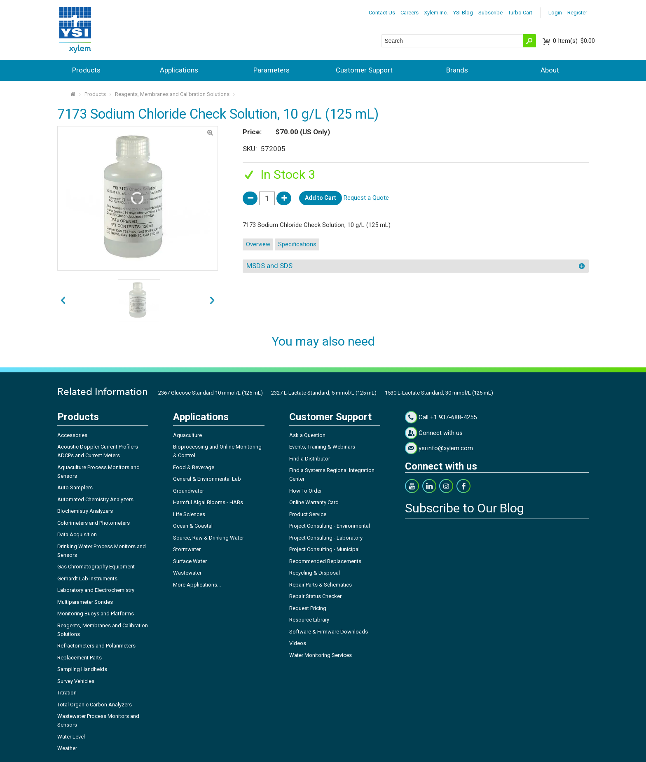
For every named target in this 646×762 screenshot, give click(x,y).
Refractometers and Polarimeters (96, 646)
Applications (179, 70)
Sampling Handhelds (82, 669)
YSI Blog (463, 12)
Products (86, 70)
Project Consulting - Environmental (329, 526)
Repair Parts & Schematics (320, 585)
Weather (67, 748)
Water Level (71, 737)
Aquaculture (187, 435)
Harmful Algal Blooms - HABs (208, 502)
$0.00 (574, 40)
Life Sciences (189, 514)
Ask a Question (307, 435)
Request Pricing (307, 608)
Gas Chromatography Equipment (96, 566)
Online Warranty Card (314, 502)
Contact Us (382, 12)
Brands (457, 70)
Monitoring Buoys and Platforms (95, 613)
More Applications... (197, 585)
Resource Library (309, 620)
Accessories (72, 435)
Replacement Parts (79, 657)
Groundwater (188, 491)
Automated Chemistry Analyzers (95, 499)
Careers (409, 12)
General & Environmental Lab (207, 479)
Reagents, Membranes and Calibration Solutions (172, 94)
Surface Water (190, 561)
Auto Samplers (75, 487)
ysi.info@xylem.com (446, 448)
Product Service (307, 514)
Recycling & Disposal (314, 573)
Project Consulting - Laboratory (326, 538)
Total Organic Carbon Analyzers (94, 704)
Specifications (297, 244)
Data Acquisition (77, 534)
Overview (258, 244)
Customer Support (364, 70)
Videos (297, 643)
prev (212, 301)
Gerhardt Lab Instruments (87, 578)
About (550, 70)
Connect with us (441, 433)
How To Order (305, 491)
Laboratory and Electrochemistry (95, 590)
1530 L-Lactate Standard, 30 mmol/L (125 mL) (439, 393)
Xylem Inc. (436, 12)
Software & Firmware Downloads (328, 632)
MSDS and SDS (269, 266)
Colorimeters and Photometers (93, 523)
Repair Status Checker (315, 596)
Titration (67, 693)
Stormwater (187, 549)
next (62, 301)
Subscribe (490, 12)
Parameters (271, 70)
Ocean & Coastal (193, 526)
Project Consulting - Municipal (324, 549)
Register (577, 12)
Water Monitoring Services (320, 655)
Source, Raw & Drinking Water (208, 538)
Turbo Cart (520, 12)
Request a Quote (366, 197)
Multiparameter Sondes (85, 602)
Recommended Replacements (325, 561)
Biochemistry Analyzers (85, 511)
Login (555, 12)
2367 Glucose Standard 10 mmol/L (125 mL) (210, 393)
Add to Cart (320, 197)
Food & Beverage (193, 467)
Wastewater (187, 573)
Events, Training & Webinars (322, 447)
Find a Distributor (309, 459)
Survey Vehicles (75, 681)
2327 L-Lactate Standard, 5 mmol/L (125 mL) (324, 393)
